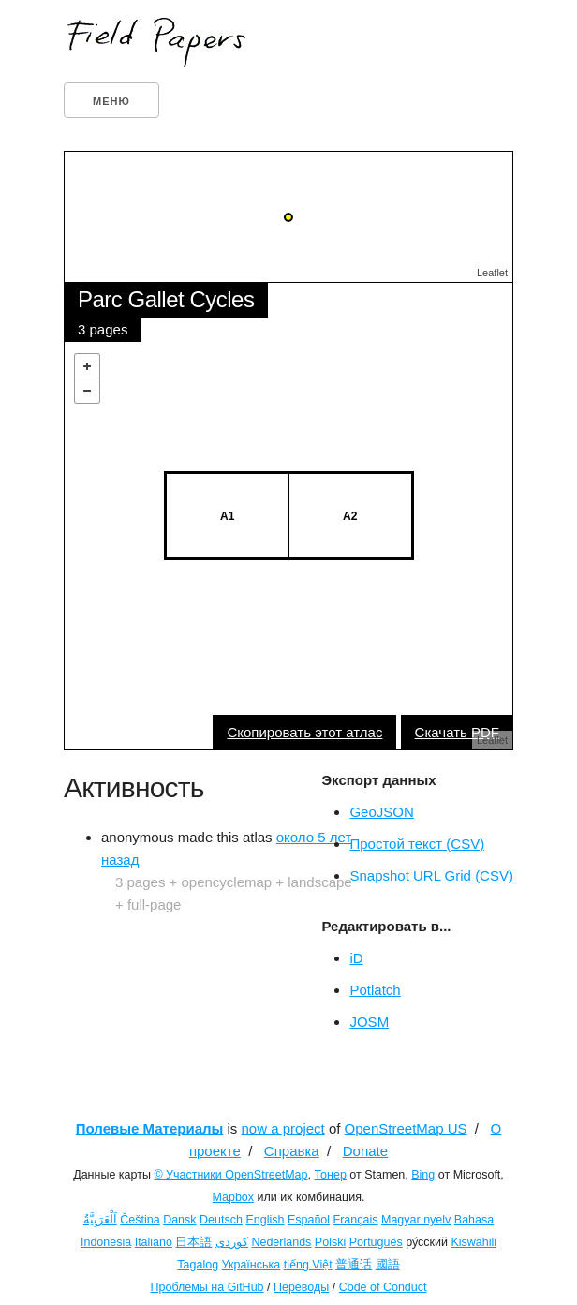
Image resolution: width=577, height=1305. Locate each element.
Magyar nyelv (416, 1219)
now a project (283, 1128)
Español (309, 1219)
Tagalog (197, 1264)
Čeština (139, 1219)
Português (376, 1242)
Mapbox (233, 1197)
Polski (330, 1242)
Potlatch (374, 990)
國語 (388, 1264)
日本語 (193, 1242)
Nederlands (281, 1242)
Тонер (330, 1174)
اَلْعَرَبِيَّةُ (100, 1219)
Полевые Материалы (150, 1128)
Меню (111, 101)
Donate (365, 1151)
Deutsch (221, 1219)
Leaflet (492, 272)
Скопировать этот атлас (304, 732)
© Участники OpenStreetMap (230, 1174)
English (264, 1219)
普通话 (353, 1264)
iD (355, 958)
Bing (423, 1174)
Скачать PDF (457, 732)
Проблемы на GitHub (207, 1287)
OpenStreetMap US (406, 1128)
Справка (291, 1151)
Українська (251, 1264)
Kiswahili (473, 1242)
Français (355, 1219)
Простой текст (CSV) (416, 844)
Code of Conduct (383, 1287)
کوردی (231, 1242)
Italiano (153, 1242)
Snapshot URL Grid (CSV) (431, 875)
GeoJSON (381, 812)
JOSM (369, 1022)
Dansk (179, 1219)
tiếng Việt (308, 1264)
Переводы (301, 1287)
